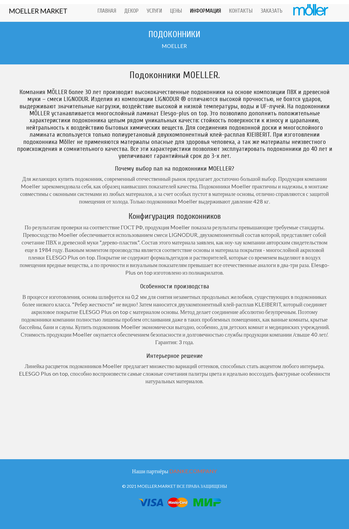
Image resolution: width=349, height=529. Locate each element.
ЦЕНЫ (176, 11)
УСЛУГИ (154, 11)
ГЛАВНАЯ (107, 11)
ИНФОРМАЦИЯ (205, 11)
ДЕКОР (131, 11)
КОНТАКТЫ (241, 11)
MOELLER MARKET (38, 11)
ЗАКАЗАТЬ (271, 11)
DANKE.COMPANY (193, 471)
